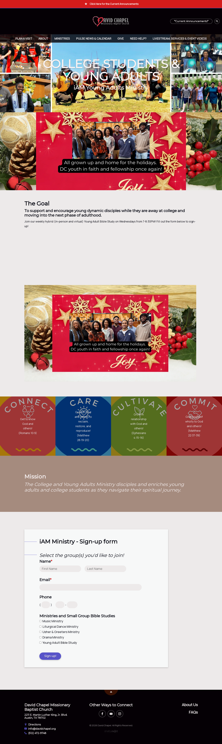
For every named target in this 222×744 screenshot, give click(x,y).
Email (45, 580)
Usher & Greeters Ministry (61, 632)
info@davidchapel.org (40, 728)
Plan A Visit (23, 38)
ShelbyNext (111, 731)
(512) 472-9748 (35, 733)
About (43, 38)
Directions (32, 724)
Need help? (138, 38)
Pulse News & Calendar (93, 38)
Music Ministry (52, 621)
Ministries (62, 38)
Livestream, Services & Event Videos (180, 38)
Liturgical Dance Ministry (60, 626)
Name (45, 561)
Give (120, 38)
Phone (45, 597)
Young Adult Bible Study (59, 642)
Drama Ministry (53, 637)
